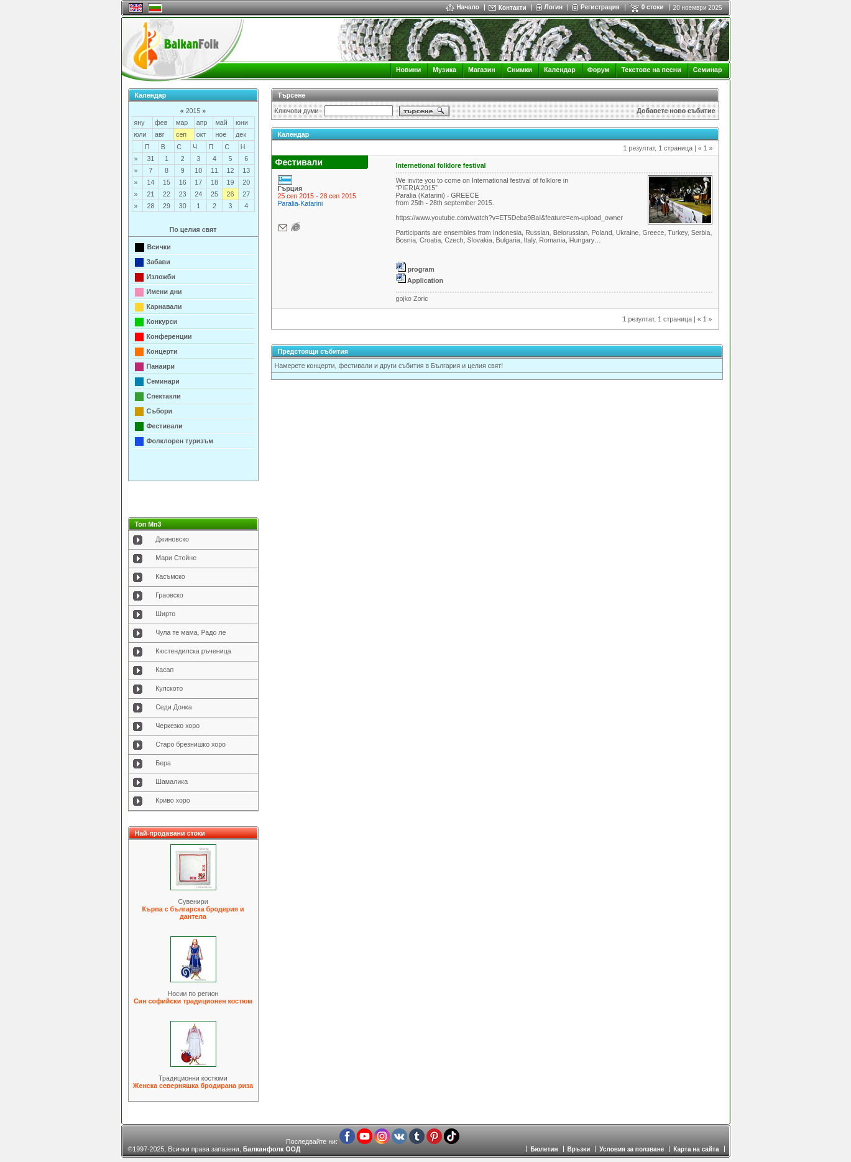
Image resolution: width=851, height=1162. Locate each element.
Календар (560, 69)
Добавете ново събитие (676, 110)
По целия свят (193, 229)
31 (150, 158)
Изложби (161, 276)
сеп (181, 134)
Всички (159, 247)
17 (198, 182)
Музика (444, 69)
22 (166, 194)
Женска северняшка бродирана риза (193, 1085)
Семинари (163, 381)
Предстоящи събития (313, 351)
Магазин (481, 69)
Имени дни (164, 291)
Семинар (707, 69)
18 (214, 182)
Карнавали (164, 306)
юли (140, 134)
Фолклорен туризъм (180, 441)
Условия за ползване (631, 1149)
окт (201, 134)
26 (230, 194)
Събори (160, 411)
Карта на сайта (696, 1149)
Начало (462, 7)
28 (150, 206)
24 (198, 194)
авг (159, 134)
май (221, 122)
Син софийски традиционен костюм (193, 1001)
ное (220, 134)
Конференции (169, 336)
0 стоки (653, 7)
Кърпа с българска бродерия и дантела (193, 912)
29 (166, 206)
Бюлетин (544, 1149)
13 (246, 170)
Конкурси (162, 321)
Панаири (161, 366)
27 (246, 194)
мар (182, 122)
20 (246, 182)
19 (230, 182)
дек (241, 134)
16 (182, 182)
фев (161, 122)
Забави (158, 261)
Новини (408, 69)
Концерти (162, 351)
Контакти (513, 7)
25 (214, 194)
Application (420, 280)
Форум (598, 69)
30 (182, 206)
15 (166, 182)
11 (214, 170)
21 (150, 194)
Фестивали (165, 426)
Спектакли (164, 396)
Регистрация (600, 7)
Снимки (519, 69)
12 (230, 170)
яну (139, 122)
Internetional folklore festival (441, 165)
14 (150, 182)
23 (182, 194)
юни (242, 122)
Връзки (579, 1149)
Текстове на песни (651, 69)
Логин (554, 7)
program (415, 269)
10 (198, 170)
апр (202, 122)
